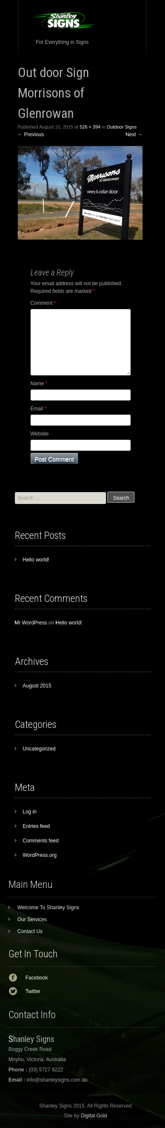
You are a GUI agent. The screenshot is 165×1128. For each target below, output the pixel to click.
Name (39, 383)
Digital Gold (94, 1116)
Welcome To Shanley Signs (48, 907)
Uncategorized (39, 749)
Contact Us (29, 931)
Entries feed (36, 826)
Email (39, 409)
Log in (30, 812)
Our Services (32, 919)
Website (40, 434)
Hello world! (36, 560)
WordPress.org (40, 855)
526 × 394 (90, 126)
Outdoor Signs (122, 126)
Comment (43, 303)
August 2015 (37, 686)
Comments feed (41, 841)
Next (134, 134)
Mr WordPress (31, 623)
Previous (31, 134)
